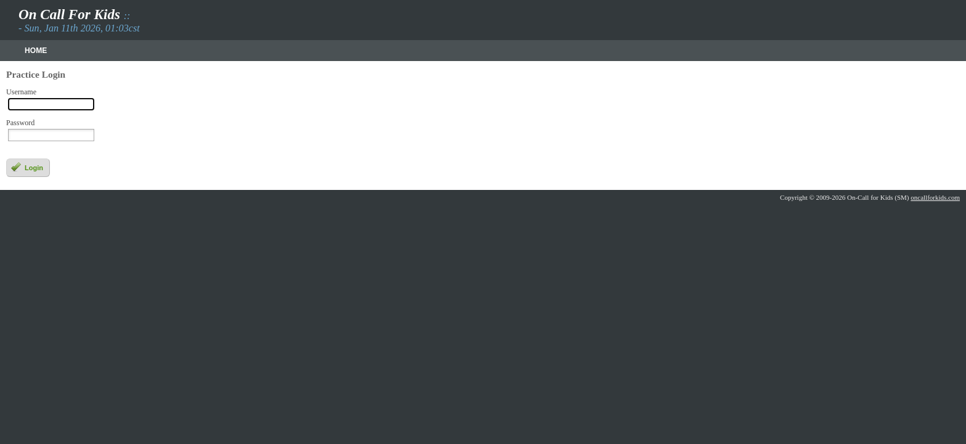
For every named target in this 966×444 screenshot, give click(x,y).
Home (36, 50)
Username (21, 92)
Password (20, 123)
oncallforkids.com (935, 197)
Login (27, 167)
